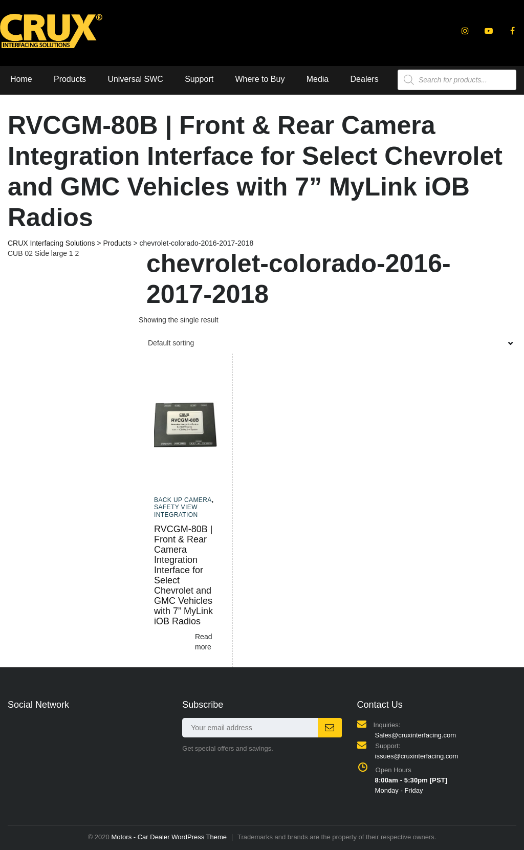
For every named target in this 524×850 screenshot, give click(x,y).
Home (21, 79)
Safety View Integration (176, 511)
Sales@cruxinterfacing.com (415, 735)
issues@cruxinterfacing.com (416, 756)
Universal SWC (135, 79)
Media (318, 79)
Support (199, 79)
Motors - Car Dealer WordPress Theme (169, 837)
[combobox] (327, 343)
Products (70, 79)
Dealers (365, 79)
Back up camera (183, 500)
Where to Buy (260, 79)
